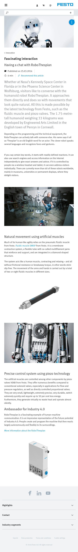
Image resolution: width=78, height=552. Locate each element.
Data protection (26, 538)
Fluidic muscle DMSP (26, 245)
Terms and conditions (43, 538)
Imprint (15, 538)
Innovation (10, 52)
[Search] (39, 12)
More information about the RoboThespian (24, 430)
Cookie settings (59, 538)
